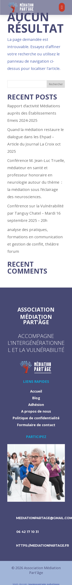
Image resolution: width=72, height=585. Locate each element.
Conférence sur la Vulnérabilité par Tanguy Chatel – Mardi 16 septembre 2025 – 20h (35, 213)
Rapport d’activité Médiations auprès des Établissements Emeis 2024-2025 (33, 113)
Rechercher (56, 84)
